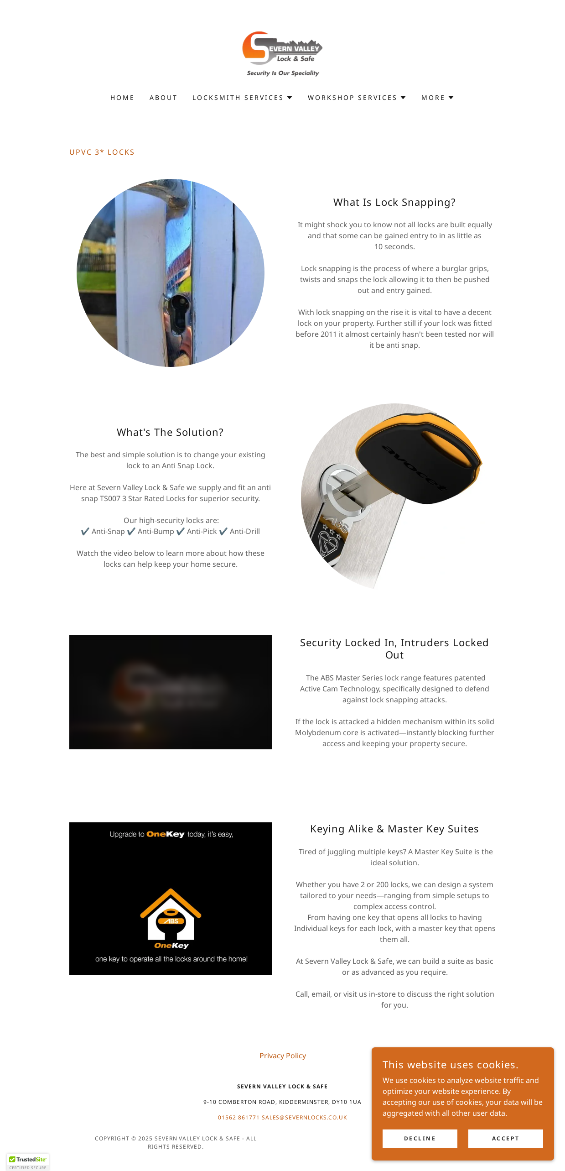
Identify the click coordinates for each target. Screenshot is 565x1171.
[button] (242, 97)
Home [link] (122, 97)
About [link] (164, 97)
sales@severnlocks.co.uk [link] (304, 1117)
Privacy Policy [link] (282, 1056)
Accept (505, 1138)
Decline (420, 1138)
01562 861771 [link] (239, 1117)
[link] (282, 52)
